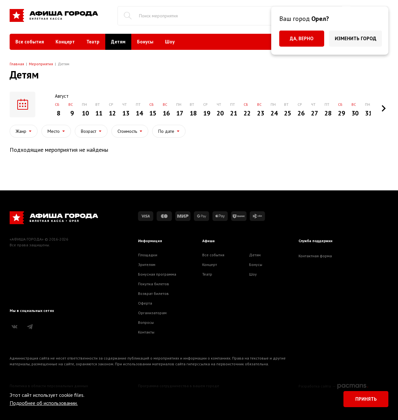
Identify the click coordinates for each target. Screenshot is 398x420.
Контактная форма (315, 255)
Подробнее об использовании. (44, 403)
